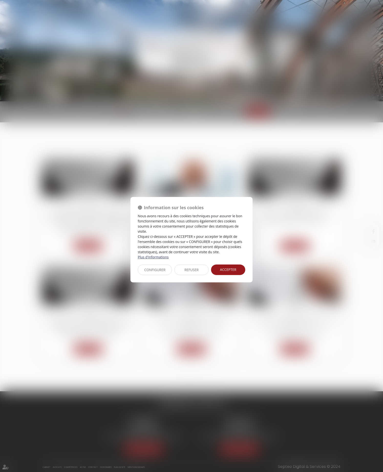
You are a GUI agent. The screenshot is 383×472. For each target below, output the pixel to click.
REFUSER (191, 269)
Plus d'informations (153, 257)
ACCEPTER (228, 269)
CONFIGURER (155, 269)
